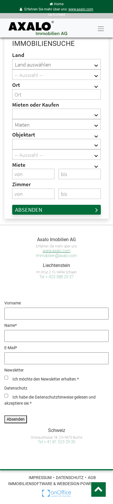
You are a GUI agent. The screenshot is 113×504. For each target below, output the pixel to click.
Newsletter (14, 370)
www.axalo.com (80, 9)
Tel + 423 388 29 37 (56, 277)
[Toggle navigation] (101, 28)
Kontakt (56, 14)
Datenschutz (15, 388)
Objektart (23, 134)
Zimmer (21, 184)
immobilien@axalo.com (56, 255)
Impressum (40, 477)
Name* (10, 325)
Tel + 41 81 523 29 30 (56, 442)
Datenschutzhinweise (54, 397)
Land (18, 54)
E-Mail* (10, 347)
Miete (18, 164)
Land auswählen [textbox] (33, 64)
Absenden (56, 209)
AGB (92, 477)
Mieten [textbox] (22, 124)
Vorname (12, 303)
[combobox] (56, 64)
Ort (16, 84)
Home (56, 4)
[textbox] (56, 75)
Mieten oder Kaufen (35, 104)
